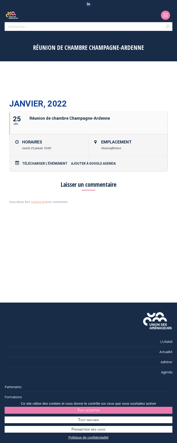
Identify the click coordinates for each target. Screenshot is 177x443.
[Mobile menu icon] (165, 15)
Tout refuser (88, 420)
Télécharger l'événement (45, 163)
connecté (38, 202)
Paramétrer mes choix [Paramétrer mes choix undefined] (88, 429)
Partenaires (13, 387)
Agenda (166, 372)
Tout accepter (88, 410)
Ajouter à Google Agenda (93, 163)
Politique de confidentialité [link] (88, 437)
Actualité (165, 352)
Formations (13, 397)
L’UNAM (166, 341)
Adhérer (166, 362)
